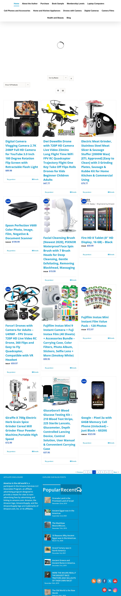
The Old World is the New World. (63, 591)
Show (11, 85)
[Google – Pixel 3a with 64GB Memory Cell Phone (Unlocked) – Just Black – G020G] (98, 395)
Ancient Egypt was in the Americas (63, 512)
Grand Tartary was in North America (61, 549)
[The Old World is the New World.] (48, 592)
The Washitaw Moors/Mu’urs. (59, 524)
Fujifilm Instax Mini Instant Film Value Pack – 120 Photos (95, 321)
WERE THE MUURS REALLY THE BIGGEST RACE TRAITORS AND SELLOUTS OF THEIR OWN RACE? (64, 577)
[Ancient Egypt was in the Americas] (48, 512)
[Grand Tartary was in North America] (48, 550)
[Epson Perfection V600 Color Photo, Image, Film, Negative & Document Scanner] (22, 209)
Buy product (11, 179)
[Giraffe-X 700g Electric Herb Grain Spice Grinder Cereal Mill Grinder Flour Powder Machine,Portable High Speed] (22, 395)
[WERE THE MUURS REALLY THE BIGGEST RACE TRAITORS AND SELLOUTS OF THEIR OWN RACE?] (48, 575)
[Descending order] (71, 78)
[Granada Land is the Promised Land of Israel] (48, 500)
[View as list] (62, 90)
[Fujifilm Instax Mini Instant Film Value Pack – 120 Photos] (98, 299)
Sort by (53, 78)
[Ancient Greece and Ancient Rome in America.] (48, 562)
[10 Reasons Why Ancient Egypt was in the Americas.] (48, 537)
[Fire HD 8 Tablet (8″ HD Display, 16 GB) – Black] (98, 215)
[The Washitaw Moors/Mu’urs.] (48, 525)
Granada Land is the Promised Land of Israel (63, 499)
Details (36, 179)
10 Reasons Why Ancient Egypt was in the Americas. (64, 536)
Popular (51, 489)
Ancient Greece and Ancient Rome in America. (63, 561)
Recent (68, 489)
